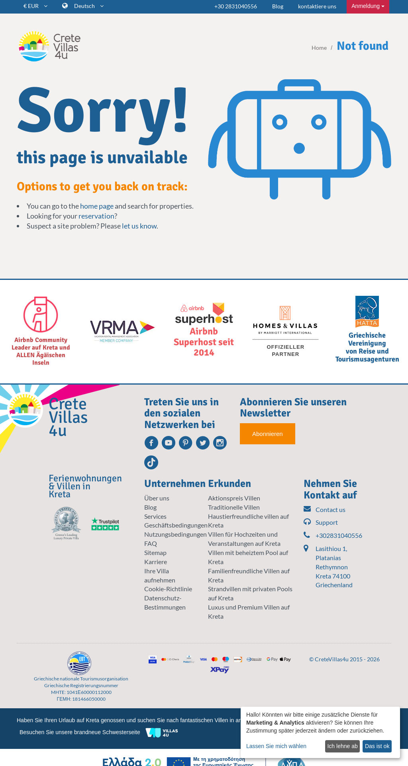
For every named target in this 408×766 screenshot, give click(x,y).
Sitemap (155, 552)
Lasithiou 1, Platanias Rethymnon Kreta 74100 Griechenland (334, 566)
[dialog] (320, 732)
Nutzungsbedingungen (175, 534)
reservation (96, 215)
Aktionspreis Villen (234, 498)
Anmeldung (367, 6)
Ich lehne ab (342, 746)
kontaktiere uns (317, 6)
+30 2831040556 (235, 6)
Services (155, 516)
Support (321, 522)
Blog (277, 6)
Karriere (155, 561)
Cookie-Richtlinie (168, 588)
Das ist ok (377, 746)
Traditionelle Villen (234, 507)
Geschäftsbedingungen (176, 525)
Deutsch (89, 5)
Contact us (324, 509)
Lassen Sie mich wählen (276, 746)
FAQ (150, 543)
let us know (139, 225)
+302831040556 (331, 535)
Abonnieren (267, 433)
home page (97, 205)
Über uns (156, 498)
